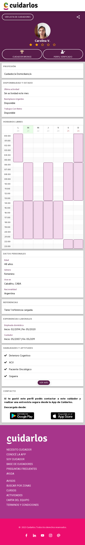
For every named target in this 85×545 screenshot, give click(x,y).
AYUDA (10, 473)
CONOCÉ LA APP (16, 454)
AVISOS (10, 480)
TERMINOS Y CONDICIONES (22, 504)
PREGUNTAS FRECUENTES (21, 468)
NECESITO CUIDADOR (19, 449)
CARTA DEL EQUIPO (17, 500)
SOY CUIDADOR (15, 459)
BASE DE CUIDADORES (19, 464)
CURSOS (11, 490)
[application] (18, 148)
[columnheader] (18, 129)
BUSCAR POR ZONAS (18, 485)
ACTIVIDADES (14, 495)
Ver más (43, 382)
